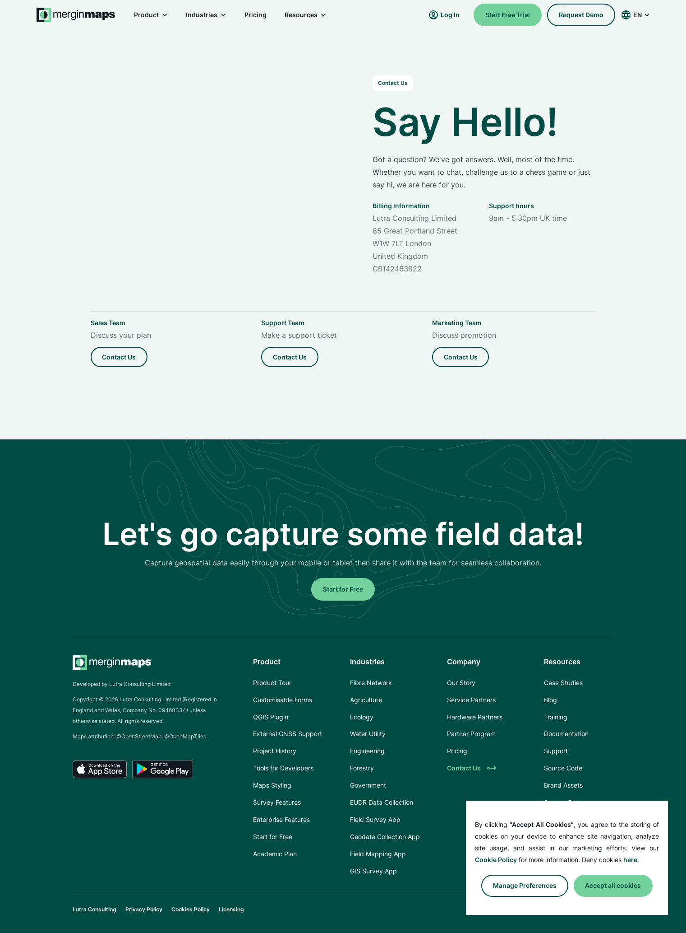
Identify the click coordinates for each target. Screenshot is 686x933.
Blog (550, 700)
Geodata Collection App (385, 836)
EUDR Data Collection (381, 802)
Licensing (231, 909)
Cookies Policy (190, 909)
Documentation (566, 733)
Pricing (255, 15)
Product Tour (272, 682)
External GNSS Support (287, 733)
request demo (581, 15)
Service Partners (471, 700)
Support (556, 751)
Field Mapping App (378, 854)
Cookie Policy (496, 859)
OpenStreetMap (141, 736)
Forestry (362, 768)
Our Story (461, 682)
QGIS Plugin (270, 717)
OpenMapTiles (187, 736)
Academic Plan (275, 854)
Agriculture (366, 700)
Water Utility (368, 733)
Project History (274, 751)
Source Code (563, 768)
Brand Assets (563, 785)
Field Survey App (375, 819)
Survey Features (277, 802)
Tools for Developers (283, 768)
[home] (76, 15)
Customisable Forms (282, 700)
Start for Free (343, 589)
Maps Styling (272, 785)
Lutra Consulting (94, 909)
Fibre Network (371, 682)
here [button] (630, 859)
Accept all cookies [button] (613, 885)
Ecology (361, 717)
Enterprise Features (281, 819)
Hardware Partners (474, 717)
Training (555, 717)
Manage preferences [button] (525, 885)
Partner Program (471, 733)
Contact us (119, 357)
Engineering (367, 751)
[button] (151, 15)
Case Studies (563, 682)
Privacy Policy (143, 909)
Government (368, 785)
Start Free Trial (507, 15)
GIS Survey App (373, 871)
